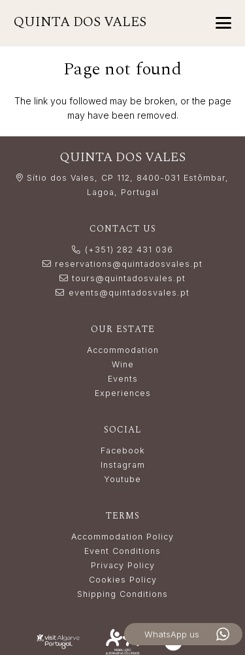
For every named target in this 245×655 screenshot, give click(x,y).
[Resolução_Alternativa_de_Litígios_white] (122, 641)
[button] (223, 23)
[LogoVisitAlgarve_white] (58, 642)
